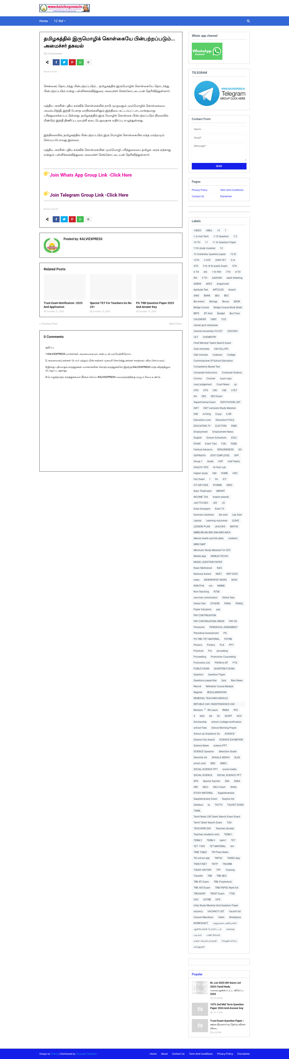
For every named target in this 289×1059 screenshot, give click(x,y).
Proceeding (200, 656)
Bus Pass (235, 313)
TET (233, 840)
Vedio (221, 917)
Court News (222, 384)
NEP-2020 (232, 573)
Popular (197, 974)
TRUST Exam (217, 893)
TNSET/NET (200, 864)
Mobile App (200, 556)
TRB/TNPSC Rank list (226, 887)
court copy (226, 378)
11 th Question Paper (224, 242)
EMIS (234, 425)
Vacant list (235, 911)
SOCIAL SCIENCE (203, 775)
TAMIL (197, 810)
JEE (215, 502)
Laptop (197, 520)
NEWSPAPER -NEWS (215, 579)
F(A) (223, 443)
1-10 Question (221, 236)
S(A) (202, 716)
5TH (234, 266)
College (231, 354)
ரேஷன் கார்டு (229, 941)
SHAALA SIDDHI (221, 757)
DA (195, 396)
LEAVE (235, 520)
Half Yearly (234, 461)
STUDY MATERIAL (203, 793)
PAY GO (233, 621)
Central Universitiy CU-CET (208, 331)
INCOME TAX (201, 497)
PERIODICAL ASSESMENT (223, 627)
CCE (223, 319)
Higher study (201, 473)
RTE (236, 710)
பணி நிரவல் (213, 935)
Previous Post (49, 323)
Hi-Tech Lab (219, 467)
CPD (196, 390)
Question (198, 674)
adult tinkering (234, 277)
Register (198, 692)
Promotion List (202, 662)
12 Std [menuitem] (58, 21)
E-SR (228, 414)
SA (210, 716)
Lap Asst (237, 514)
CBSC (214, 319)
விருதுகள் (199, 946)
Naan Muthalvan (203, 568)
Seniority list (200, 757)
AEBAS (197, 283)
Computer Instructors (205, 372)
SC (218, 716)
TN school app (202, 858)
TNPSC (218, 858)
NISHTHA (199, 585)
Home (153, 1053)
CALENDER (200, 319)
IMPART (220, 491)
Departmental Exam (205, 402)
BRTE (196, 313)
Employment (201, 431)
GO (240, 449)
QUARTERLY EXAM (224, 668)
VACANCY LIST (216, 911)
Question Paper (216, 674)
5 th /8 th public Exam (215, 266)
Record (197, 686)
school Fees (200, 727)
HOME (224, 473)
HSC (235, 473)
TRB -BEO (221, 875)
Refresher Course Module (219, 686)
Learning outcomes (216, 520)
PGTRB (228, 639)
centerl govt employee (206, 325)
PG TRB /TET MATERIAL (207, 639)
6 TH (196, 272)
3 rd (233, 260)
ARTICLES (218, 289)
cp (235, 384)
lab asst (223, 514)
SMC (212, 763)
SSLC (205, 787)
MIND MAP (200, 544)
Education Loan (202, 420)
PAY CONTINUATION (205, 615)
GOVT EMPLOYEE (220, 455)
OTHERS (215, 603)
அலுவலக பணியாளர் (225, 923)
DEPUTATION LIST (230, 402)
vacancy (198, 911)
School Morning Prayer (224, 727)
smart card (200, 763)
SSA (227, 781)
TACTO (218, 804)
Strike (233, 787)
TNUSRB (227, 864)
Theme (54, 1053)
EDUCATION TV (202, 425)
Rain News (237, 680)
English (198, 437)
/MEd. (209, 230)
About (164, 1053)
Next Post (174, 323)
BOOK (237, 301)
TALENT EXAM (235, 804)
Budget (221, 313)
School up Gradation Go (207, 733)
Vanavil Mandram (203, 917)
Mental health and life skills (209, 538)
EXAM (197, 443)
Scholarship (200, 721)
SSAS (237, 781)
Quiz (223, 680)
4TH (196, 266)
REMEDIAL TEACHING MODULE (211, 698)
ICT (225, 479)
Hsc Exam (199, 479)
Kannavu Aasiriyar (204, 514)
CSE (224, 390)
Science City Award (204, 739)
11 (206, 242)
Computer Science (232, 372)
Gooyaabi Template (86, 1053)
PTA (235, 662)
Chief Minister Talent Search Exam (212, 343)
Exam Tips (211, 443)
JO (223, 502)
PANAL (239, 603)
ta (209, 804)
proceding (222, 650)
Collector (217, 354)
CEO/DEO (232, 331)
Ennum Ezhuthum (216, 437)
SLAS (237, 757)
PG (225, 633)
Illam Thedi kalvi (203, 491)
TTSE (232, 893)
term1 (223, 840)
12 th (233, 254)
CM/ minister (201, 354)
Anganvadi (223, 283)
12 (221, 248)
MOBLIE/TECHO (219, 556)
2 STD (207, 260)
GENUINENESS (225, 449)
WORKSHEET (201, 923)
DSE (196, 414)
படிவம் (198, 935)
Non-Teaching (201, 591)
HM (214, 473)
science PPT (220, 745)
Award (231, 289)
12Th (196, 260)
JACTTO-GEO (201, 502)
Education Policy (225, 420)
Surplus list (228, 798)
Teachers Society (225, 828)
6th (205, 272)
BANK (207, 295)
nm (211, 585)
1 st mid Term (201, 236)
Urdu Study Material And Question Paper (216, 905)
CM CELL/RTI (221, 348)
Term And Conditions (231, 190)
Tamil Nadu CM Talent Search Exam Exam (217, 816)
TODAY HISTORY (203, 870)
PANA (227, 603)
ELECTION (221, 425)
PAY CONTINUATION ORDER (209, 621)
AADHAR (217, 277)
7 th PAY (216, 272)
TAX (229, 822)
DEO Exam (216, 396)
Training (230, 870)
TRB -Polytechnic (223, 881)
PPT (231, 645)
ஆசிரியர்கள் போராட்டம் (208, 929)
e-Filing (207, 414)
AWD (196, 295)
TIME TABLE (200, 852)
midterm (233, 538)
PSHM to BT (221, 662)
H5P (220, 461)
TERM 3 (211, 840)
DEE (204, 396)
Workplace (235, 917)
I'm (216, 479)
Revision (198, 710)
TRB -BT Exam (201, 881)
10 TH (197, 242)
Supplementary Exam (205, 798)
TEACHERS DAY (202, 828)
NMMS (221, 585)
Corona (198, 378)
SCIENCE (230, 733)
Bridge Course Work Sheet (228, 307)
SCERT (228, 716)
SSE (196, 787)
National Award (202, 573)
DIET (196, 408)
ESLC (234, 437)
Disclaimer (226, 196)
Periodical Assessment (206, 633)
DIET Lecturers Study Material (219, 408)
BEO (226, 295)
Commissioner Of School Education (213, 360)
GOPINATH (200, 455)
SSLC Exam (219, 787)
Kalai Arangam (202, 508)
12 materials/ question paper (210, 254)
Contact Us (198, 196)
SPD (196, 781)
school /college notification (226, 721)
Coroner (210, 378)
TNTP (215, 864)
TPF (218, 870)
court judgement (203, 384)
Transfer (198, 875)
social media (229, 769)
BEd (217, 295)
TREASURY (199, 893)
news (196, 579)
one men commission (206, 597)
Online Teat (228, 597)
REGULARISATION (217, 692)
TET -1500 (199, 846)
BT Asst (208, 313)
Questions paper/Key (205, 680)
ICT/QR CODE (201, 485)
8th (195, 277)
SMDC (223, 763)
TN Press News (220, 852)
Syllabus (198, 804)
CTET (234, 390)
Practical (198, 650)
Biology (213, 301)
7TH (228, 272)
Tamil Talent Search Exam (208, 822)
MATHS (234, 526)
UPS (217, 899)
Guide (210, 461)
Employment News (222, 431)
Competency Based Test (207, 366)
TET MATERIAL (218, 846)
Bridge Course (201, 307)
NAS (219, 568)
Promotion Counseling (223, 656)
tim (232, 846)
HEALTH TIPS (201, 467)
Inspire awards (221, 497)
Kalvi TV (219, 508)
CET (196, 337)
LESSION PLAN (202, 526)
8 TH (238, 272)
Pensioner (199, 627)
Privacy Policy (199, 190)
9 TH (204, 277)
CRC (215, 390)
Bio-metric (199, 301)
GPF (236, 455)
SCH (239, 716)
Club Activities (201, 348)
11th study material (204, 248)
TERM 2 (198, 840)
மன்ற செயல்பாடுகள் (205, 941)
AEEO (209, 283)
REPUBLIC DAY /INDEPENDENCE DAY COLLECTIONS (214, 705)
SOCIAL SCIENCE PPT (206, 769)
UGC (196, 899)
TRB (210, 875)
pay (218, 609)
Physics (198, 645)
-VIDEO (197, 230)
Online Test (200, 603)
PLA (222, 645)
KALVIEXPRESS (91, 239)
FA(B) (234, 443)
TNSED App (233, 858)
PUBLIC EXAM (201, 668)
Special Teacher (211, 781)
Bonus (225, 301)
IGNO (229, 485)
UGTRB (207, 899)
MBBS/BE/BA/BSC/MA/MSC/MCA (212, 532)
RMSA (225, 710)
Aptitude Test (201, 289)
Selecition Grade (228, 751)
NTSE (217, 591)
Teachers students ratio (206, 834)
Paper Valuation (203, 609)
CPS (205, 390)
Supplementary (226, 793)
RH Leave (213, 710)
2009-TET (220, 260)
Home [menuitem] (43, 21)
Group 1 (198, 461)
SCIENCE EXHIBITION (231, 739)
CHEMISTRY (209, 337)
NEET (219, 573)
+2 (218, 230)
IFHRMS (217, 485)
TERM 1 (228, 834)
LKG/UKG (220, 526)
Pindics (211, 645)
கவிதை (230, 929)
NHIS (234, 579)
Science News (201, 745)
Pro (210, 650)
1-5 (235, 236)
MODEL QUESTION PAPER (208, 562)
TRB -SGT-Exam (202, 887)
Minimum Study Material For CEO (212, 550)
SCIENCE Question (204, 751)
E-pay (218, 414)
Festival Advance (203, 449)
